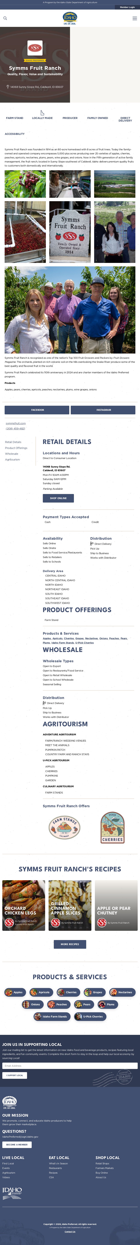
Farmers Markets (105, 1168)
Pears (124, 638)
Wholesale (11, 453)
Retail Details (13, 442)
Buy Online (102, 1172)
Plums (46, 642)
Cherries (69, 638)
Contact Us (70, 1231)
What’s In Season (58, 1163)
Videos (6, 1177)
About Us (101, 1177)
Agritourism (12, 459)
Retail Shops (102, 1163)
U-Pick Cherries (84, 642)
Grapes (79, 638)
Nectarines (91, 638)
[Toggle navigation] (135, 18)
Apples (47, 638)
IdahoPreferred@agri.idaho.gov (20, 1136)
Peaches (114, 638)
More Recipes (70, 944)
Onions (103, 638)
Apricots (57, 638)
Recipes (53, 1172)
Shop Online (58, 498)
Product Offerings (16, 447)
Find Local (8, 1163)
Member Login (127, 7)
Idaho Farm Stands (62, 642)
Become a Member (17, 1145)
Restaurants (55, 1168)
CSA (51, 1177)
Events (6, 1168)
